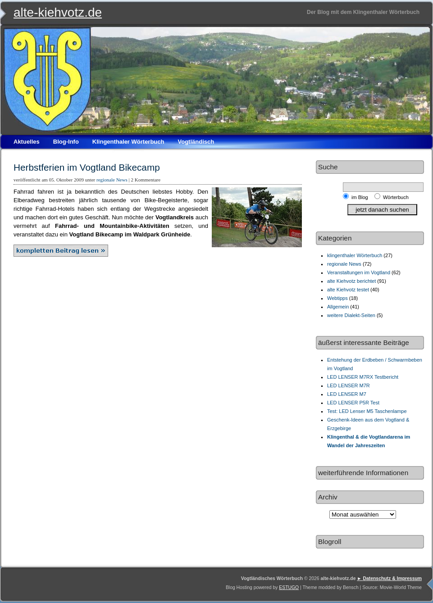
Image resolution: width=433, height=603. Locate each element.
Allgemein (338, 306)
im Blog (361, 197)
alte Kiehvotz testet (348, 289)
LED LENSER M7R (348, 385)
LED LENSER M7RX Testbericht (362, 377)
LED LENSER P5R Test (353, 402)
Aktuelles (27, 141)
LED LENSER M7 (346, 394)
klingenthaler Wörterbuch (354, 255)
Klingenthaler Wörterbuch (128, 141)
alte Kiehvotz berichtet (351, 281)
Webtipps (337, 298)
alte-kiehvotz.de (58, 12)
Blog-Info (66, 141)
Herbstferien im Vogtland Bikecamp (87, 167)
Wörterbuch (396, 197)
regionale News (112, 179)
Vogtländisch (196, 141)
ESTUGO (289, 587)
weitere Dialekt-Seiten (351, 315)
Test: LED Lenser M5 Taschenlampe (367, 411)
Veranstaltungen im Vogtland (358, 272)
